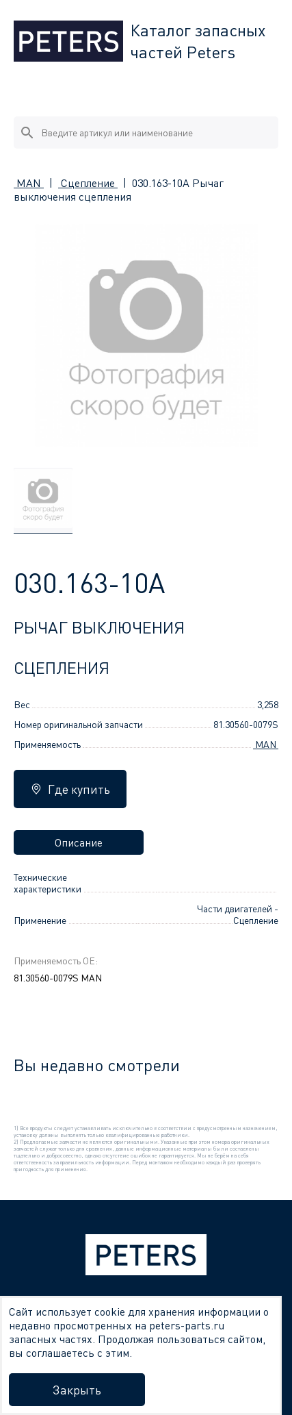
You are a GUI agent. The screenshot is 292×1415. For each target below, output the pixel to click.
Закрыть (77, 1389)
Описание (79, 842)
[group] (43, 501)
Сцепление (88, 183)
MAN (29, 183)
